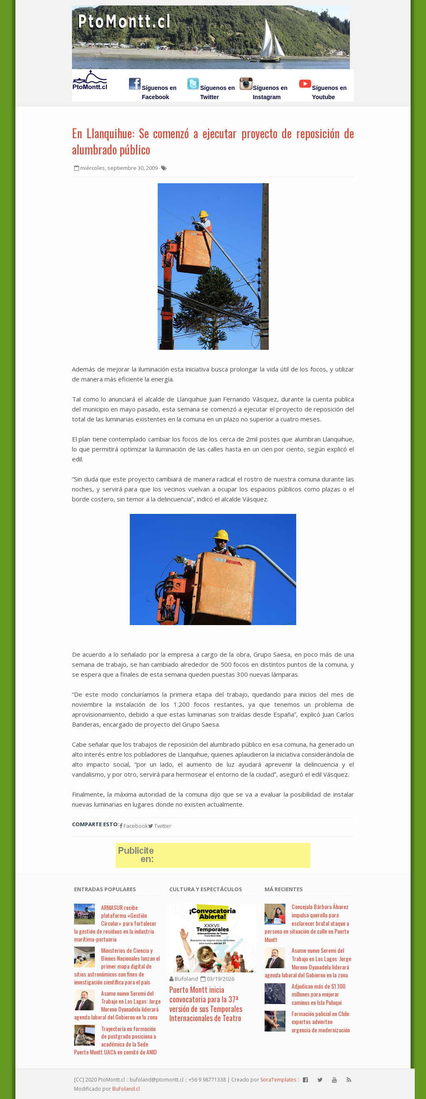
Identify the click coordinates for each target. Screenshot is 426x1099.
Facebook (133, 826)
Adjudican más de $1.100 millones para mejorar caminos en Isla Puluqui (318, 994)
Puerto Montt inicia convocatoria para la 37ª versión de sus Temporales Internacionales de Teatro (205, 1003)
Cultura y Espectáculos (205, 889)
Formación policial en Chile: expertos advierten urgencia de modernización (321, 1021)
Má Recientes (284, 889)
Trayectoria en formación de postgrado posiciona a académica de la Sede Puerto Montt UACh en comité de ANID (115, 1040)
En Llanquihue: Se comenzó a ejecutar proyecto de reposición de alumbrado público (213, 141)
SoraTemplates (278, 1079)
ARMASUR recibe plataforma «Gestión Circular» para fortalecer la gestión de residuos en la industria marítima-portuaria (115, 923)
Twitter (159, 826)
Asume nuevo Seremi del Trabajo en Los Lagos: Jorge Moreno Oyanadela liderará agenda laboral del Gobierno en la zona (117, 1005)
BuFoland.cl (126, 1088)
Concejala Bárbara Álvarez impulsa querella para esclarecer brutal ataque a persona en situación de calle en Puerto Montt (307, 922)
